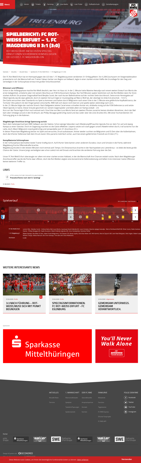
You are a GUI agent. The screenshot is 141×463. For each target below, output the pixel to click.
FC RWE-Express (103, 412)
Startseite (5, 72)
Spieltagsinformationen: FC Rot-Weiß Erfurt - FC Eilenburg (68, 306)
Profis (13, 184)
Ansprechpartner (87, 402)
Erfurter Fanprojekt (104, 417)
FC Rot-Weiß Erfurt (133, 11)
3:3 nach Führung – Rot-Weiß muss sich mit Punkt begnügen (23, 306)
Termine (52, 402)
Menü (5, 4)
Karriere (84, 412)
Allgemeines (110, 299)
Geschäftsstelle (87, 398)
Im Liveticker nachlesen (127, 201)
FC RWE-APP (102, 421)
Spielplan (68, 402)
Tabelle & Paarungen (72, 407)
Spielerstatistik (70, 412)
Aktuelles (14, 72)
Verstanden (127, 459)
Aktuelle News (23, 72)
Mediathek (101, 398)
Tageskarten (102, 407)
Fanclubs (101, 402)
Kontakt (84, 407)
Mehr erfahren (82, 460)
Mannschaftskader (71, 398)
